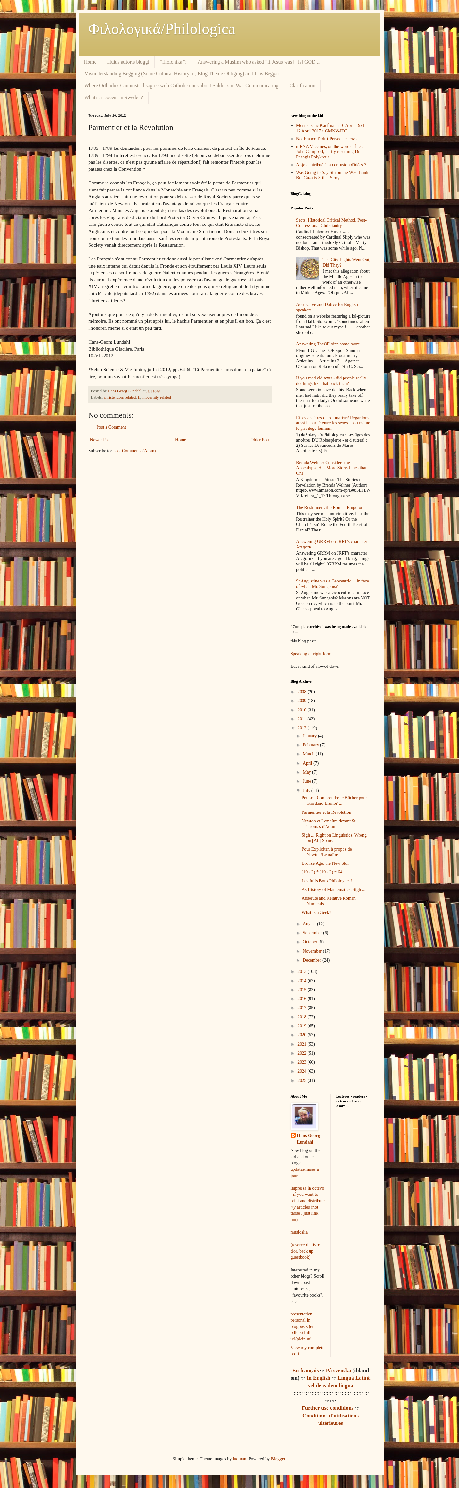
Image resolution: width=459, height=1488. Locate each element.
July (307, 790)
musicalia (299, 1232)
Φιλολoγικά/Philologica (162, 28)
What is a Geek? (316, 912)
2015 (302, 989)
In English (318, 1378)
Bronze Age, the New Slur (325, 863)
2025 (302, 1080)
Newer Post (100, 440)
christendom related (120, 397)
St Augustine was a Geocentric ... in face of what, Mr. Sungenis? (332, 584)
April (308, 763)
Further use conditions (327, 1408)
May (307, 772)
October (311, 942)
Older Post (260, 440)
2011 (302, 719)
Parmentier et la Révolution (326, 812)
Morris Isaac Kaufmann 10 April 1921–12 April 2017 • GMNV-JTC (331, 128)
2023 (302, 1062)
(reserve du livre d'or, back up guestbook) (305, 1251)
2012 (302, 728)
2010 (302, 710)
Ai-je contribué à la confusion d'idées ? (331, 164)
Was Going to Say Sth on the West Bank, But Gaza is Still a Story (333, 175)
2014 (302, 980)
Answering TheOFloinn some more (328, 344)
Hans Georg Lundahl (308, 1138)
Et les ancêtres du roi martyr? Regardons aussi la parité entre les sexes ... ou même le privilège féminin (333, 423)
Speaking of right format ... (315, 653)
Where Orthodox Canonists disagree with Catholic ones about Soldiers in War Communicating (181, 85)
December (312, 960)
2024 (302, 1071)
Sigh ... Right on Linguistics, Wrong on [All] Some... (334, 838)
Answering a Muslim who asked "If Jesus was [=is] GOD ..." (260, 61)
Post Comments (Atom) (134, 450)
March (309, 754)
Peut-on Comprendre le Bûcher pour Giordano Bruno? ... (334, 800)
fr (139, 397)
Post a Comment (111, 427)
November (313, 951)
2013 (302, 971)
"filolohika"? (173, 61)
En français (305, 1370)
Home (90, 61)
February (311, 745)
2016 (302, 998)
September (313, 933)
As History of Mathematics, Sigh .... (334, 889)
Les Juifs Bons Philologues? (327, 881)
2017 (302, 1007)
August (310, 924)
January (310, 736)
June (307, 781)
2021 (302, 1044)
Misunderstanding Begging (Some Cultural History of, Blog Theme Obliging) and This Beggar (181, 73)
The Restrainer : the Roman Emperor (329, 507)
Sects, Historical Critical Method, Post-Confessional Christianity (331, 223)
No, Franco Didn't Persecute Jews (326, 138)
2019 (302, 1026)
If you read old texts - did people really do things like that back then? (331, 381)
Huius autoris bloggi (128, 61)
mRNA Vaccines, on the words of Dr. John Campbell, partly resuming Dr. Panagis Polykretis (329, 152)
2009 (302, 700)
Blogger (278, 1459)
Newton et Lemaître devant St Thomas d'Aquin (328, 824)
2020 (302, 1035)
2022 (302, 1053)
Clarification (302, 85)
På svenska (338, 1370)
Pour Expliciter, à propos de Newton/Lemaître (327, 852)
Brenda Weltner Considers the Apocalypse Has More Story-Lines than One (331, 468)
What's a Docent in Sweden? (113, 97)
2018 (302, 1017)
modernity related (156, 397)
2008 (302, 691)
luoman (239, 1459)
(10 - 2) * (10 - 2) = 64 (322, 872)
